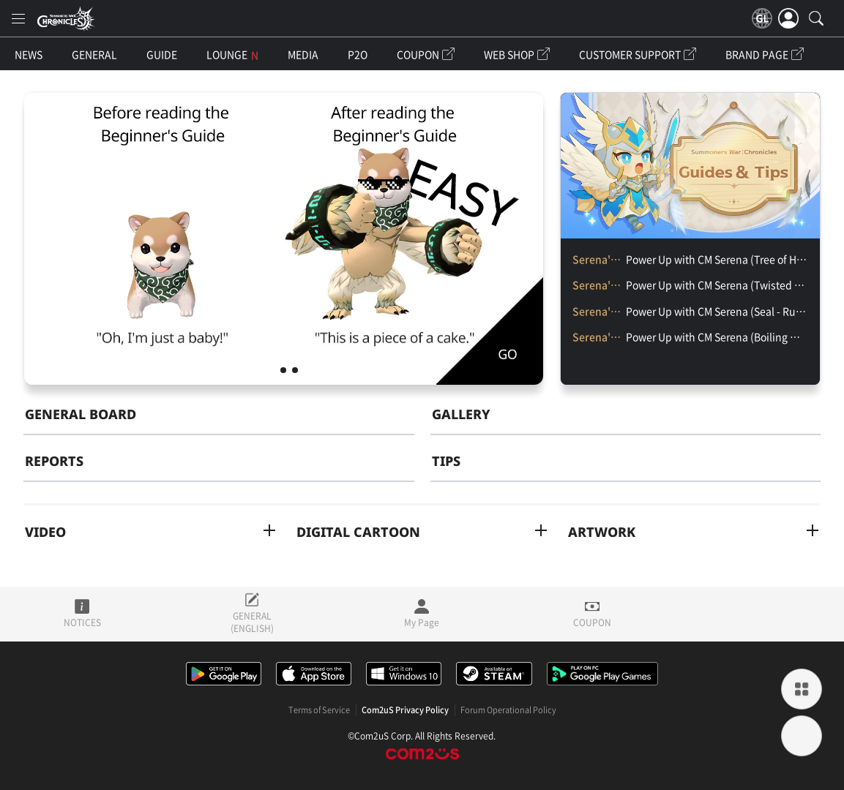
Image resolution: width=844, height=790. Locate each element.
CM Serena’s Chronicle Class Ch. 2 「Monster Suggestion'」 (283, 369)
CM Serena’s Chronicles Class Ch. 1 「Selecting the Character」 (295, 369)
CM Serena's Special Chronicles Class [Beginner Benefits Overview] (272, 369)
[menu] (18, 18)
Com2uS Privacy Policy (405, 710)
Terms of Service (319, 710)
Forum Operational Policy (508, 710)
